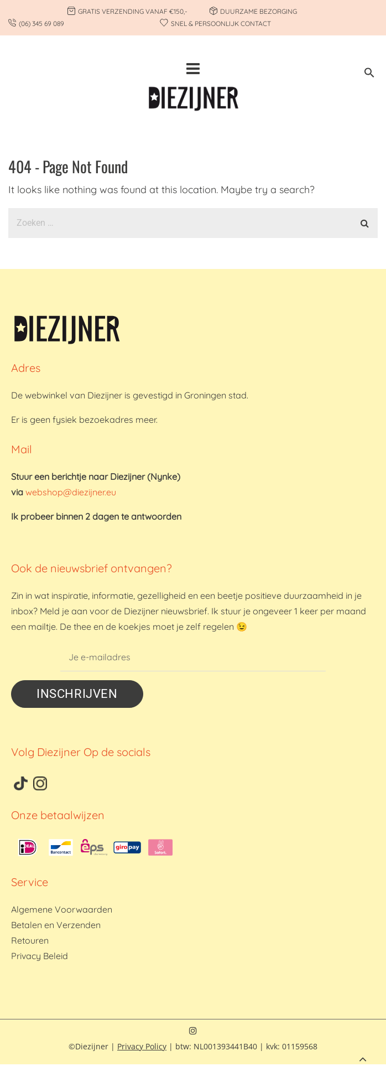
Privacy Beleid (39, 955)
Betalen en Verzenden (56, 924)
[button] (369, 74)
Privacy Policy (141, 1046)
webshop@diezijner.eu (70, 492)
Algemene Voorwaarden (61, 909)
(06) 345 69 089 (41, 23)
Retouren (30, 940)
